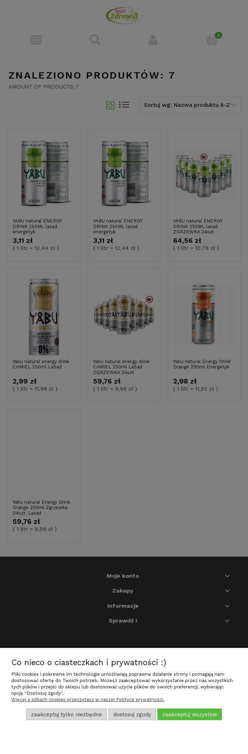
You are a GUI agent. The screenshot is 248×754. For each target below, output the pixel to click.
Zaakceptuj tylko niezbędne (66, 714)
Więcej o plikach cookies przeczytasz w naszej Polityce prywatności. (87, 699)
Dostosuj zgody (132, 714)
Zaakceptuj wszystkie (189, 714)
